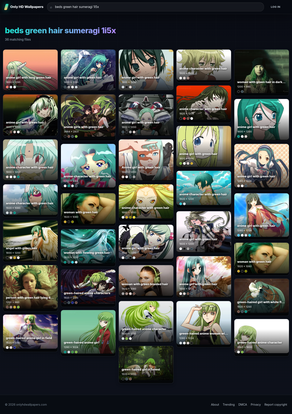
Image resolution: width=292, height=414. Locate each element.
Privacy (256, 404)
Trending (229, 404)
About (215, 404)
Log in (275, 6)
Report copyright (275, 404)
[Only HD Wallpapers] (24, 7)
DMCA (242, 404)
